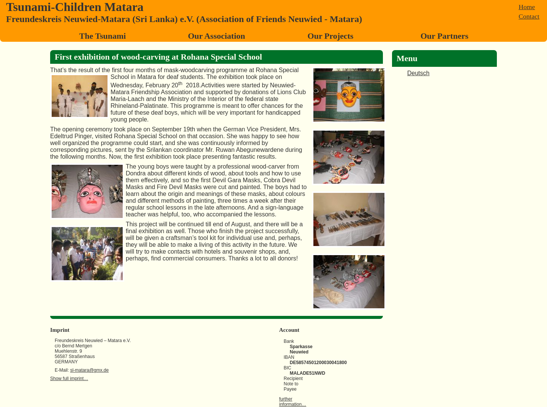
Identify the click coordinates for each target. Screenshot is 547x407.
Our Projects (331, 36)
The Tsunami (102, 36)
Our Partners (444, 36)
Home (527, 7)
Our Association (216, 36)
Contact (529, 16)
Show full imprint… (69, 378)
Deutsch (418, 73)
